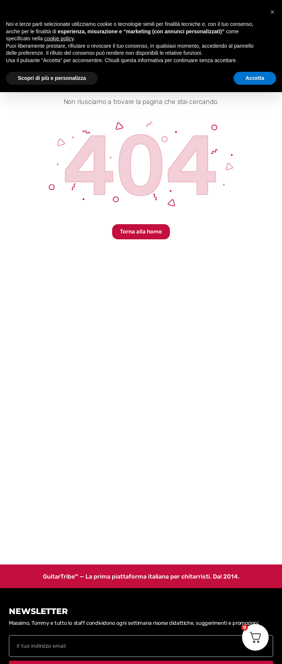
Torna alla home (141, 231)
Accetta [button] (254, 78)
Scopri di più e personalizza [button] (52, 78)
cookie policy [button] (59, 38)
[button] (272, 12)
